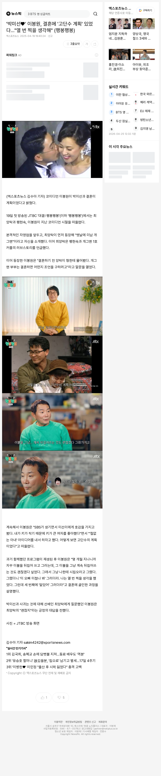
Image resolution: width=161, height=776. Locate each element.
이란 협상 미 (123, 95)
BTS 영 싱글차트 (123, 112)
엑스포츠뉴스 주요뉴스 (121, 8)
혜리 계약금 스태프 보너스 (147, 102)
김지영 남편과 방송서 (147, 129)
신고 (50, 36)
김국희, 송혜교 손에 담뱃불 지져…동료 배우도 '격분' (48, 654)
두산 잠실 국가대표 (123, 121)
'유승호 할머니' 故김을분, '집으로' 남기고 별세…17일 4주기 (54, 661)
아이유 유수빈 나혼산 (123, 103)
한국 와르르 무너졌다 (147, 94)
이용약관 (58, 721)
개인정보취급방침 (73, 721)
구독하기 (145, 10)
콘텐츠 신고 (90, 721)
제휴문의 (103, 721)
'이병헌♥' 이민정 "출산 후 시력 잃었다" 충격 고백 (47, 667)
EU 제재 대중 (147, 111)
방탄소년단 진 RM (147, 120)
